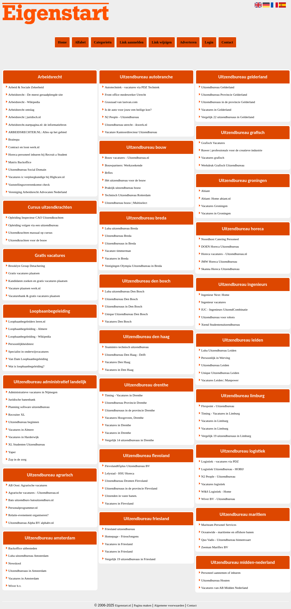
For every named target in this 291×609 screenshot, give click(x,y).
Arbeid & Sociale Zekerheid (25, 87)
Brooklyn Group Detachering (26, 265)
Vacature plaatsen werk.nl (24, 288)
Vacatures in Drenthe (118, 425)
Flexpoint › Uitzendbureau (217, 406)
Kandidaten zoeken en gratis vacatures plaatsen (37, 280)
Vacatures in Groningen (216, 213)
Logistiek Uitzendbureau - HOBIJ (222, 469)
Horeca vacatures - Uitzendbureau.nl (224, 254)
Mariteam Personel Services (218, 524)
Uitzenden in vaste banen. (121, 495)
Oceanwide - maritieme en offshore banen (227, 532)
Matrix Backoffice (19, 162)
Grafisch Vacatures (213, 143)
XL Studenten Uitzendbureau (26, 444)
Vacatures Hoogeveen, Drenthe (124, 417)
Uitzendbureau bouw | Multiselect (126, 202)
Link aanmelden (132, 42)
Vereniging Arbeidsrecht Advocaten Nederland (37, 192)
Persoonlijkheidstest (21, 344)
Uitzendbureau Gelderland (217, 87)
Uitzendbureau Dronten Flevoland (126, 480)
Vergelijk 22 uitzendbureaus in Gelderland (227, 117)
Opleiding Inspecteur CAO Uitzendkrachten (35, 217)
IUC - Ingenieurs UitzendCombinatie (224, 309)
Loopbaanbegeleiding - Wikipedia (29, 336)
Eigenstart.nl (123, 605)
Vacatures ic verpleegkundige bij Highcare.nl (36, 177)
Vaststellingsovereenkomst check (29, 184)
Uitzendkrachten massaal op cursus (30, 232)
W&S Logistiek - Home (216, 491)
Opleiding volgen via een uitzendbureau (33, 225)
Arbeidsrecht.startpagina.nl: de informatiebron (37, 124)
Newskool (14, 563)
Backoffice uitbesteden (22, 548)
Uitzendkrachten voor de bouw (27, 240)
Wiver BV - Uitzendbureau (218, 499)
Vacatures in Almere (21, 429)
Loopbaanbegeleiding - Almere (27, 328)
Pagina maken (142, 605)
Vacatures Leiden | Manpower (219, 380)
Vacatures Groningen (214, 206)
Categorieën (102, 42)
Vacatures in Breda (116, 258)
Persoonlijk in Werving (215, 357)
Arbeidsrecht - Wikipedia (24, 102)
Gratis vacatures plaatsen (24, 273)
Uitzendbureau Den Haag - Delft (125, 354)
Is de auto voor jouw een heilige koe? (128, 109)
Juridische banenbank (21, 399)
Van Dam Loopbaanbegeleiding (28, 359)
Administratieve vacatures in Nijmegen (32, 392)
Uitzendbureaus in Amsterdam (27, 570)
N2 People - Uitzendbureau (122, 117)
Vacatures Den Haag (117, 362)
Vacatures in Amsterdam (23, 578)
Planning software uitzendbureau (28, 407)
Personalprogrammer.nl (23, 507)
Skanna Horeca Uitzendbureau (220, 269)
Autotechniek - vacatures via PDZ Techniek (132, 87)
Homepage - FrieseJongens (122, 536)
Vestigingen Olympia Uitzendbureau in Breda (133, 265)
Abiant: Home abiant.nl (216, 198)
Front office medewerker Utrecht (125, 94)
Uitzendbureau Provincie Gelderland (224, 94)
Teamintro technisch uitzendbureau (127, 347)
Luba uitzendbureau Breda (121, 228)
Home (62, 42)
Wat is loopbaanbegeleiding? (26, 366)
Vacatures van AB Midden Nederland (224, 587)
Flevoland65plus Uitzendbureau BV (127, 466)
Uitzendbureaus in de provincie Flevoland (131, 488)
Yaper (12, 452)
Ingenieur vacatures (213, 302)
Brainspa (13, 139)
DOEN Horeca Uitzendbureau (220, 246)
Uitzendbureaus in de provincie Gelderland (228, 102)
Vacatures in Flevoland (119, 503)
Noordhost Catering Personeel (220, 239)
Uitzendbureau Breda (118, 235)
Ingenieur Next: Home (215, 294)
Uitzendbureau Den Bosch (121, 299)
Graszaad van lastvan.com (121, 102)
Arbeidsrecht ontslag (21, 109)
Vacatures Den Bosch (118, 321)
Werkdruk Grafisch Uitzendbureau (222, 165)
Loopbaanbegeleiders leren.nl (26, 321)
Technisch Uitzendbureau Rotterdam (128, 195)
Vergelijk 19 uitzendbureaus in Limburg (226, 436)
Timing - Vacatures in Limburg (220, 413)
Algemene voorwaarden (169, 605)
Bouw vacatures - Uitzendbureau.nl (127, 157)
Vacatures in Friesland (119, 544)
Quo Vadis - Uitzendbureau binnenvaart (226, 539)
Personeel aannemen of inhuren (220, 572)
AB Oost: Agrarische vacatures (27, 485)
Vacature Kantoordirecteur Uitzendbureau (131, 132)
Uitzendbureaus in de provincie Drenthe (130, 410)
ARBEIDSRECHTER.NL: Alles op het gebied (37, 132)
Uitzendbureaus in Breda (120, 243)
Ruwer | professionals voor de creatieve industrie (231, 150)
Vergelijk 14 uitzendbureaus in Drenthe (129, 440)
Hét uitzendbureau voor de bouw (125, 180)
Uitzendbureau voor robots (218, 317)
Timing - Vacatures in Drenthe (124, 395)
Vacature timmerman (118, 250)
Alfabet (80, 42)
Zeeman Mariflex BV (214, 547)
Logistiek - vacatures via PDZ (220, 461)
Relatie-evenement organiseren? (28, 515)
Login (209, 42)
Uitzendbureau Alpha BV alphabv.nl (31, 522)
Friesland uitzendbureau (120, 529)
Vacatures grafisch (212, 157)
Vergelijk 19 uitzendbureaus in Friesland (130, 559)
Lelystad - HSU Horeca (119, 473)
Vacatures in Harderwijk (23, 437)
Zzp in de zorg (17, 459)
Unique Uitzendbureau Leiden (220, 372)
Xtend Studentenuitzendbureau (220, 324)
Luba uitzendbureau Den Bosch (124, 291)
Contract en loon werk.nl (23, 147)
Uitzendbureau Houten (215, 580)
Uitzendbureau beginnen (23, 422)
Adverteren (188, 42)
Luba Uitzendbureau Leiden (218, 350)
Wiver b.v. (14, 585)
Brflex (109, 172)
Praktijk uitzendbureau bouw (123, 187)
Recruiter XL (16, 414)
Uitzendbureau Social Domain (27, 169)
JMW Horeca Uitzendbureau (219, 261)
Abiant (205, 190)
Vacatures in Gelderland (216, 109)
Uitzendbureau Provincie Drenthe (126, 402)
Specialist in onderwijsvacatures (28, 351)
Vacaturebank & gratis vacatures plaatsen (34, 296)
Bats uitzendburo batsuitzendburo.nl (30, 500)
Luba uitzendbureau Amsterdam (28, 555)
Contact (227, 42)
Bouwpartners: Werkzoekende (123, 165)
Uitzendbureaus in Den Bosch (123, 306)
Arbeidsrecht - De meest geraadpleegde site (35, 94)
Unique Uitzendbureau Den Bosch (126, 314)
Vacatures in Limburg (214, 420)
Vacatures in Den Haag (119, 369)
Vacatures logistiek (213, 484)
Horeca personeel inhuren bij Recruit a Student (37, 154)
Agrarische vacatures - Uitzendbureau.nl (33, 492)
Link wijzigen (162, 42)
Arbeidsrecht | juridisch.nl (24, 117)
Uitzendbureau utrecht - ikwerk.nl (126, 124)
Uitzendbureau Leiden (215, 365)
